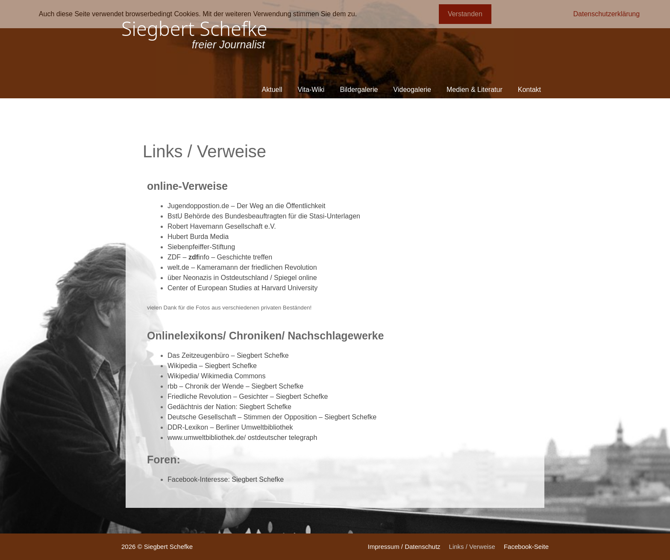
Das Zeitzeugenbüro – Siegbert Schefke (228, 355)
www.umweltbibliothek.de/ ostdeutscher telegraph (242, 437)
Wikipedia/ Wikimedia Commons (216, 376)
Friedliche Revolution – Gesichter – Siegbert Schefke (248, 396)
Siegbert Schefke (194, 28)
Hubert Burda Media (198, 236)
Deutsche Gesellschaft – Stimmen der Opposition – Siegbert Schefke (272, 417)
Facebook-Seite (526, 546)
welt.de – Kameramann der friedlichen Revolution (242, 267)
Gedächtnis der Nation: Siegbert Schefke (229, 406)
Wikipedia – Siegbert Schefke (212, 365)
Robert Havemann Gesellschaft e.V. (222, 226)
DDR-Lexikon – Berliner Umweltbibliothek (230, 427)
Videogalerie (412, 89)
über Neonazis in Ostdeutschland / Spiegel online (242, 277)
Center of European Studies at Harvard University (242, 288)
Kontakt (529, 89)
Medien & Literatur (474, 89)
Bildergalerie (359, 89)
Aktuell (272, 89)
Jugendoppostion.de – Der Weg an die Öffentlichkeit (246, 205)
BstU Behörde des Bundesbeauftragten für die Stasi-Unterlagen (264, 216)
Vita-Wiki (311, 89)
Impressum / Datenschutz (403, 546)
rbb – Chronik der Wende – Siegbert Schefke (235, 386)
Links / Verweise (472, 546)
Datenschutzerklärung (606, 14)
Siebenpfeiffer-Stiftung (201, 247)
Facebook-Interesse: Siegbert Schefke (226, 479)
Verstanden (465, 14)
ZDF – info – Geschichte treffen (220, 257)
